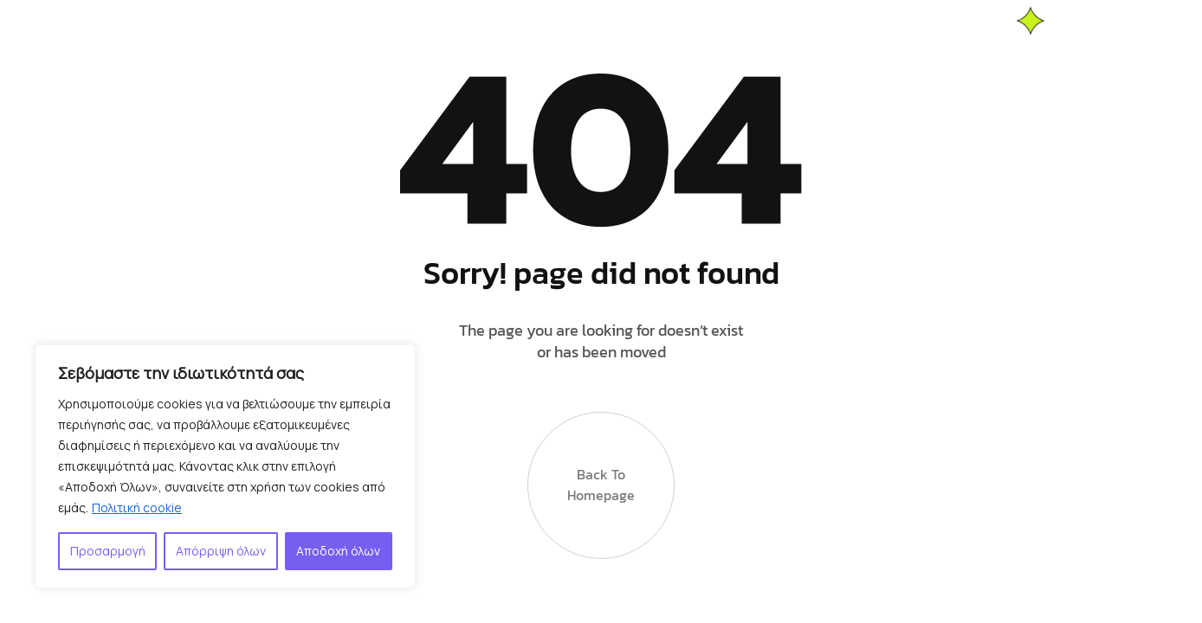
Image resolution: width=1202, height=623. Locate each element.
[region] (225, 466)
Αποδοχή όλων (338, 551)
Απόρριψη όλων (221, 551)
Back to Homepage (601, 481)
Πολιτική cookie (137, 507)
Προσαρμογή (107, 551)
